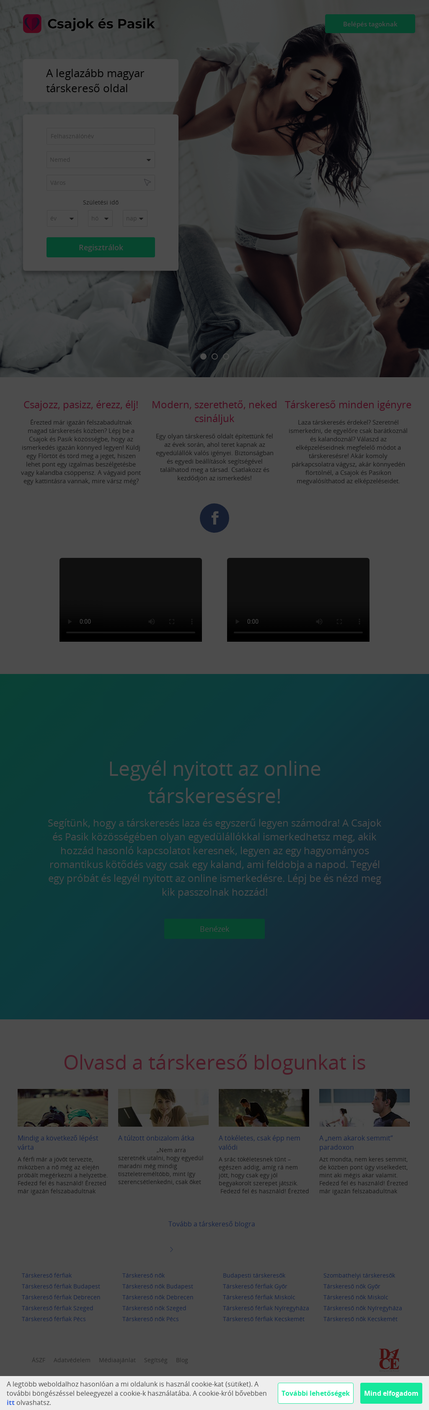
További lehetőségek (316, 1393)
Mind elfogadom (391, 1393)
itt (11, 1402)
